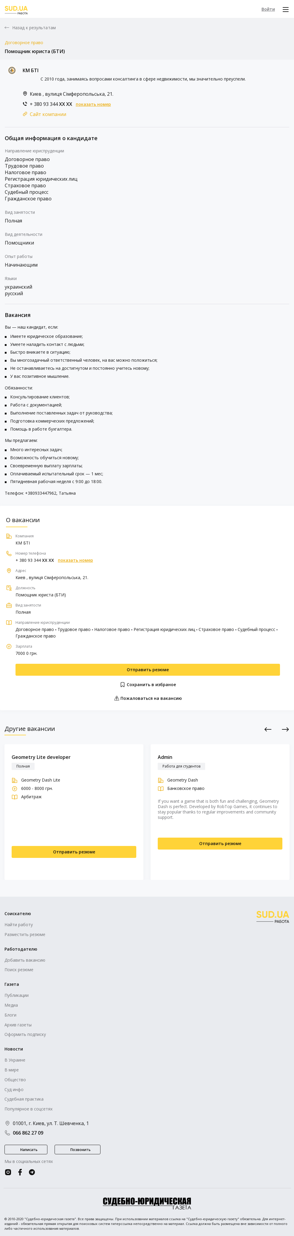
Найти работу (18, 924)
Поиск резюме (18, 969)
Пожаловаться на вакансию (148, 698)
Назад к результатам (34, 27)
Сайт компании (48, 114)
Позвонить (80, 1149)
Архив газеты (18, 1025)
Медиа (11, 1005)
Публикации (16, 995)
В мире (11, 1070)
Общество (15, 1079)
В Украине (14, 1060)
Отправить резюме (148, 669)
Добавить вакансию (24, 960)
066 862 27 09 (23, 1133)
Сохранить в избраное (148, 685)
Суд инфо (14, 1089)
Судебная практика (24, 1099)
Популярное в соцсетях (28, 1109)
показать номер (93, 104)
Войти (268, 9)
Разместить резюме (24, 934)
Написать (29, 1149)
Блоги (10, 1015)
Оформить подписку (25, 1034)
